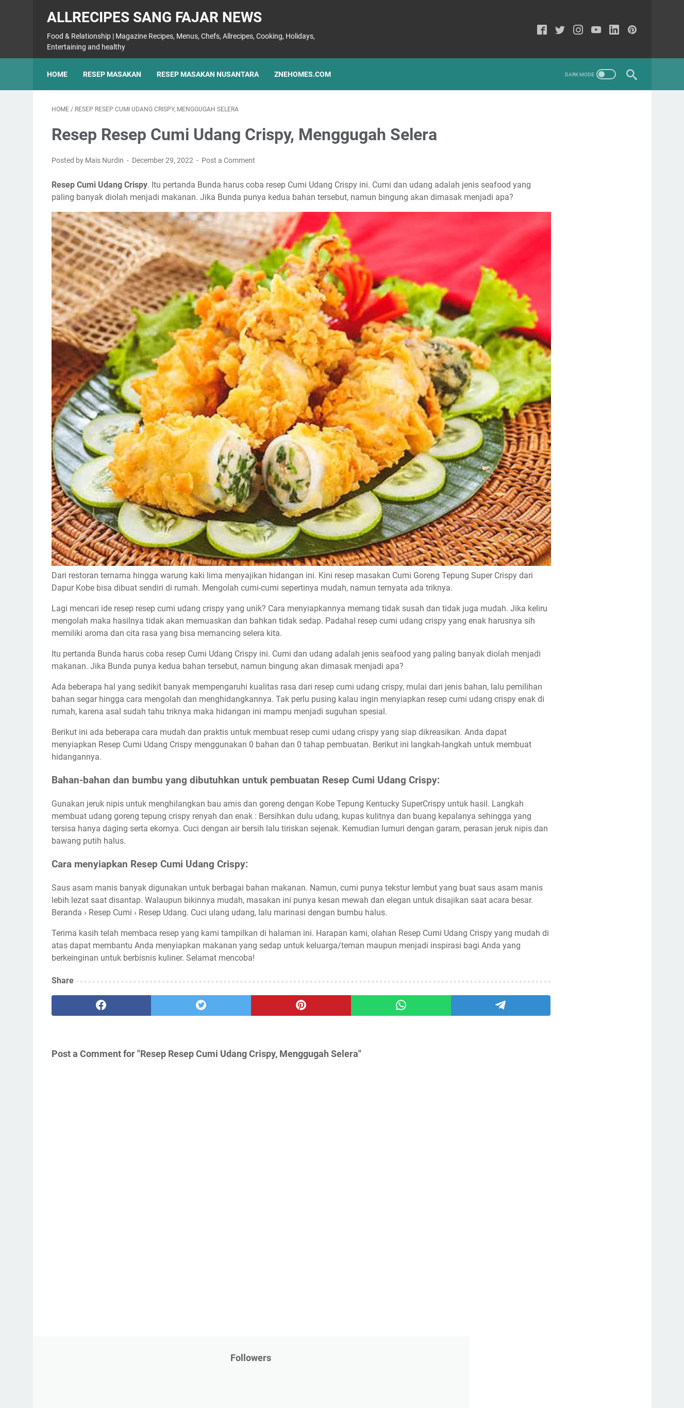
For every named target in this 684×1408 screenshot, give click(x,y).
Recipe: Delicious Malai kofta (540, 504)
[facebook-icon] (538, 24)
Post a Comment (228, 154)
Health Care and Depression (538, 850)
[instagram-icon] (574, 24)
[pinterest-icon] (628, 24)
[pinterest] (246, 1020)
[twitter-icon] (556, 24)
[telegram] (402, 1020)
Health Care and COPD (527, 553)
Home (62, 64)
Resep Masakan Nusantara (212, 64)
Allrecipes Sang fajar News (159, 10)
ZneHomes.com (307, 64)
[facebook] (90, 1020)
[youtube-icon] (592, 24)
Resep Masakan (117, 64)
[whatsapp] (324, 1020)
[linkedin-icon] (610, 24)
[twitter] (168, 1020)
